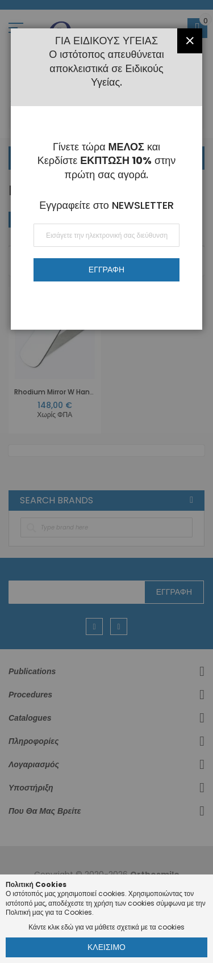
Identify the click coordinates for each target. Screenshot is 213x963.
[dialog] (106, 481)
